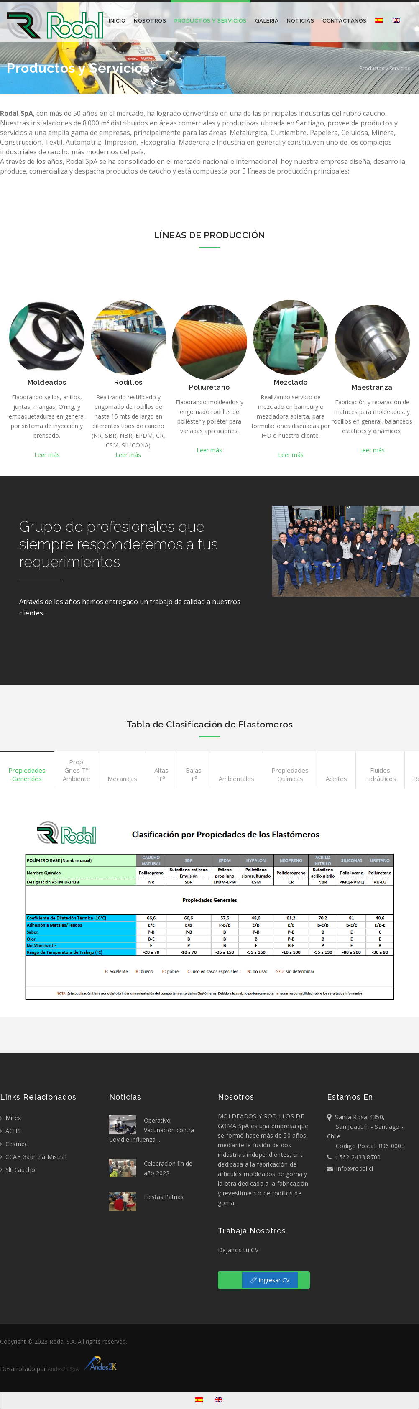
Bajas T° (194, 774)
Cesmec (14, 1144)
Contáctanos (344, 21)
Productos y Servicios (210, 21)
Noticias (300, 21)
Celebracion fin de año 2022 (150, 1168)
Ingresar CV (269, 1280)
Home (347, 68)
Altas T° (161, 774)
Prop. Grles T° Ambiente (76, 770)
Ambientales (236, 778)
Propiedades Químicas (290, 774)
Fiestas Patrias (146, 1201)
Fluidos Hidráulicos (380, 774)
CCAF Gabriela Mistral (33, 1157)
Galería (267, 21)
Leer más (47, 455)
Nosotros (150, 21)
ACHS (10, 1131)
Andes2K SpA (83, 1369)
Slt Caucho (18, 1170)
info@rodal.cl (350, 1168)
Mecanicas (122, 778)
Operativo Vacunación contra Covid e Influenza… (151, 1129)
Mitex (10, 1118)
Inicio (117, 21)
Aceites (336, 778)
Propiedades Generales (27, 774)
